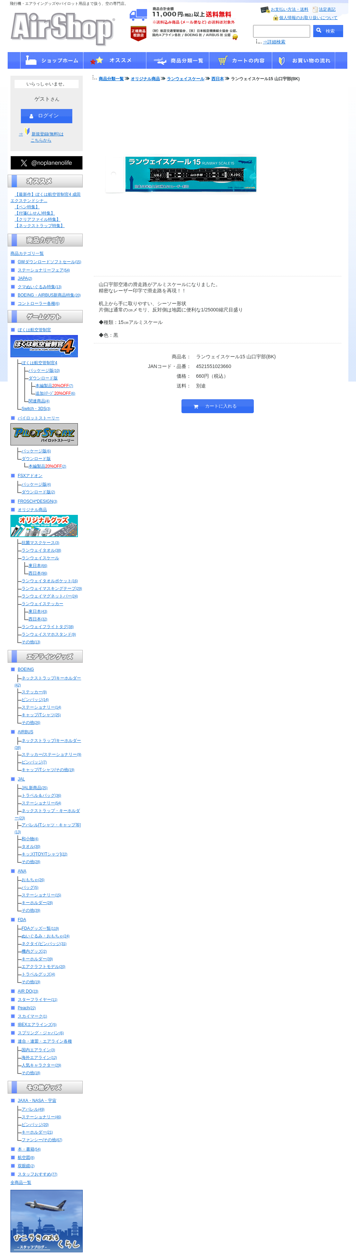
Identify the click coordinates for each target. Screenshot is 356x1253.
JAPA (25, 278)
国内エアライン (38, 1049)
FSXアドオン (30, 475)
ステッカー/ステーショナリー (51, 754)
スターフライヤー (37, 999)
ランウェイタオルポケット (50, 580)
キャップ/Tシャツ (41, 714)
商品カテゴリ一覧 (27, 253)
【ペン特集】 (27, 206)
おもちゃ (33, 879)
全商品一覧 (20, 1182)
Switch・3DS (36, 408)
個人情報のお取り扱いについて (308, 17)
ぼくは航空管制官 (34, 329)
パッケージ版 (44, 370)
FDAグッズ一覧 (40, 928)
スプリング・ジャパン (41, 1032)
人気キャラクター (41, 1065)
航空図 (26, 1157)
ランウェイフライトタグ (48, 626)
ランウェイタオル (41, 550)
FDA (22, 919)
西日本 (38, 573)
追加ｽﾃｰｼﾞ (55, 393)
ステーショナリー (41, 707)
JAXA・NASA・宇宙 (37, 1100)
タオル (31, 846)
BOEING (26, 669)
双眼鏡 (26, 1165)
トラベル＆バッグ (41, 795)
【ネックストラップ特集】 (40, 225)
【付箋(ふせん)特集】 (35, 213)
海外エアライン (39, 1057)
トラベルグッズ (38, 974)
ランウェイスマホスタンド (49, 634)
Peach (27, 1007)
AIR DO (28, 991)
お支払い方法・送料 (289, 9)
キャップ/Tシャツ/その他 (48, 769)
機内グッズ (34, 951)
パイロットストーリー (38, 418)
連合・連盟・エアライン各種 (45, 1041)
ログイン (44, 116)
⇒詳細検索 (274, 41)
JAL (21, 779)
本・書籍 (29, 1149)
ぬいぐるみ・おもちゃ (46, 936)
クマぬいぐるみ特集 (40, 286)
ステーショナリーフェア (44, 270)
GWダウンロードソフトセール (49, 261)
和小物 (30, 838)
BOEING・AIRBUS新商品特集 (49, 295)
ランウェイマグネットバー (50, 596)
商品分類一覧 (111, 78)
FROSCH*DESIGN (37, 501)
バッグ (30, 887)
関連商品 (39, 401)
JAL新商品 (34, 787)
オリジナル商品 (32, 509)
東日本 (38, 565)
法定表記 (327, 9)
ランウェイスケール (40, 558)
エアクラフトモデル (43, 966)
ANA (22, 871)
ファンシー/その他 (42, 1139)
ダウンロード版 (43, 378)
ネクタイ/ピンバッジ (44, 943)
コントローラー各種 (38, 303)
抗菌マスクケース (40, 542)
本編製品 (54, 385)
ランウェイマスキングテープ (52, 588)
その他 (31, 642)
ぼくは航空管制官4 (39, 362)
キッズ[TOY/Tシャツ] (44, 854)
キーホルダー (37, 902)
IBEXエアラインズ (37, 1024)
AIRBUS (25, 731)
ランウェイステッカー (42, 603)
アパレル (33, 1109)
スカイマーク (32, 1016)
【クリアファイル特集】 (37, 219)
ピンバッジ (35, 699)
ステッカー (34, 692)
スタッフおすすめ (37, 1174)
